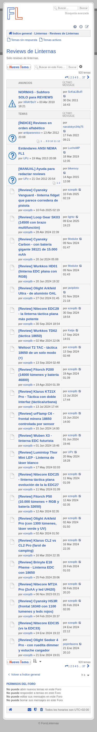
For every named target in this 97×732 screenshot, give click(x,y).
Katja (71, 330)
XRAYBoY (29, 102)
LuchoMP (74, 147)
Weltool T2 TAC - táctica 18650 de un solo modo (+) (37, 353)
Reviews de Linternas (31, 51)
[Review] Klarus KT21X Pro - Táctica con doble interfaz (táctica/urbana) (37, 397)
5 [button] (77, 77)
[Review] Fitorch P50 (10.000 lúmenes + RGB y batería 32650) (38, 501)
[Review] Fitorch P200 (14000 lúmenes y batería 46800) (38, 375)
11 (55, 141)
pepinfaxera (70, 643)
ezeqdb (28, 210)
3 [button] (73, 77)
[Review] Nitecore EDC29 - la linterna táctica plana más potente (38, 314)
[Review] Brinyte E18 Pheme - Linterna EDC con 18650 (36, 567)
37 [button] (83, 77)
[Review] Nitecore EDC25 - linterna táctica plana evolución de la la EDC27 (38, 479)
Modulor (73, 238)
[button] (66, 77)
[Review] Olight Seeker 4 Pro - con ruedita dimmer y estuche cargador (38, 645)
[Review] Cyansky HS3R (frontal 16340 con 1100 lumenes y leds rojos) (37, 606)
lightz (71, 216)
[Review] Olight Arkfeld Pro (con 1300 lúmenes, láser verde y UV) (37, 523)
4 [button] (75, 77)
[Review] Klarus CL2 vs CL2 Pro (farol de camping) (37, 546)
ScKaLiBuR (75, 91)
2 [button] (71, 77)
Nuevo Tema (18, 67)
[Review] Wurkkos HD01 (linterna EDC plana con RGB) (37, 271)
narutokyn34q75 (73, 126)
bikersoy (73, 168)
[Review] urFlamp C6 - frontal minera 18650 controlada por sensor (36, 419)
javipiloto (73, 287)
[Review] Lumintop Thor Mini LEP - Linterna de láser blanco (37, 457)
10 (51, 141)
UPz (26, 158)
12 (58, 141)
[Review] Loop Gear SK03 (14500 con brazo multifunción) (39, 222)
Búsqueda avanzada (77, 13)
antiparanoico (31, 132)
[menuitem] (75, 26)
